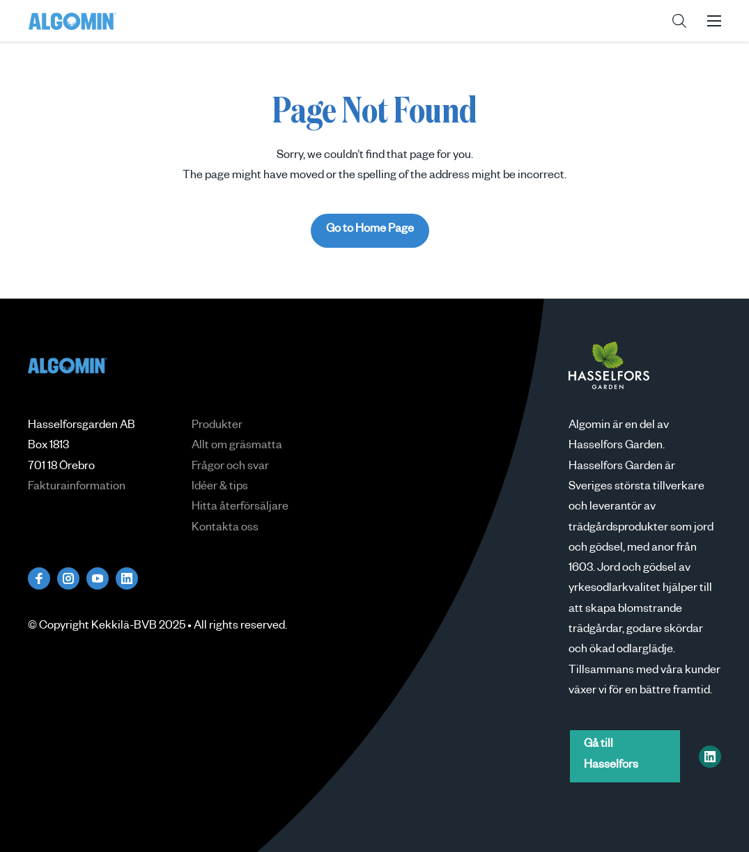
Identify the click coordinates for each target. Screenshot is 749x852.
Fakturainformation (76, 488)
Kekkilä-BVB (124, 627)
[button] (679, 21)
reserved (262, 627)
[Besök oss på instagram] (68, 578)
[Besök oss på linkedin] (127, 578)
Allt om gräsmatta (237, 447)
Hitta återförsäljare (240, 508)
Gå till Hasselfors (611, 755)
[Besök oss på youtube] (97, 578)
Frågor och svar (230, 468)
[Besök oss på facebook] (39, 578)
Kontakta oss (225, 529)
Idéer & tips (220, 488)
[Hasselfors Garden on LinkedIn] (710, 757)
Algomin (72, 21)
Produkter (217, 426)
